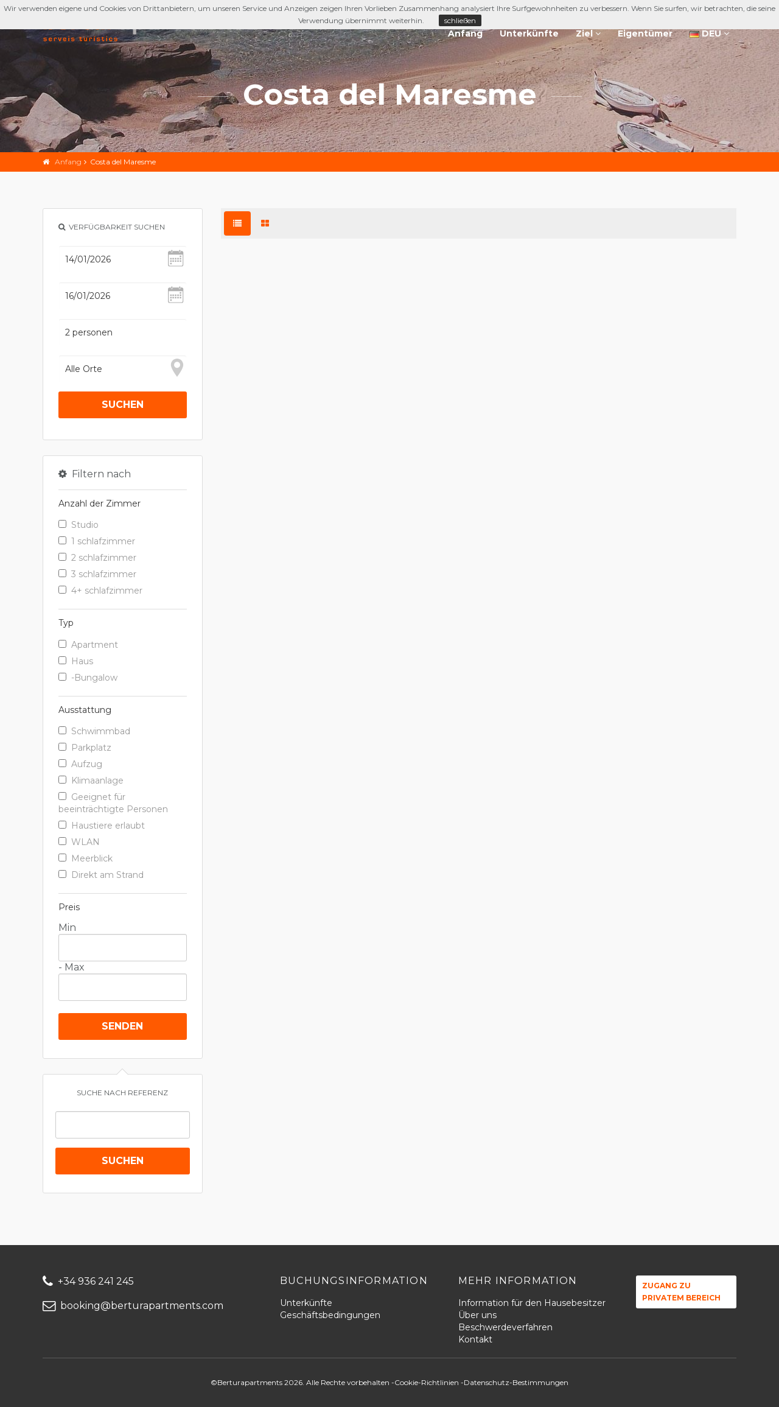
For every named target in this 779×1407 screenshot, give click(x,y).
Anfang (465, 33)
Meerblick (85, 858)
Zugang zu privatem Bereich (681, 1291)
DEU (709, 33)
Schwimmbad (94, 731)
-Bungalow (87, 677)
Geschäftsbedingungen (330, 1315)
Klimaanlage (91, 780)
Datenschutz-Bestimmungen (516, 1382)
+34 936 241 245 (88, 1281)
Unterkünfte (529, 33)
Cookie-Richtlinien (426, 1382)
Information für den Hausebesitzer (532, 1302)
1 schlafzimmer (96, 541)
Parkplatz (84, 747)
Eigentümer (645, 33)
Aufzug (80, 764)
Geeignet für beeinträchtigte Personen (113, 803)
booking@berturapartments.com (133, 1305)
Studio (78, 524)
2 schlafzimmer (97, 557)
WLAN (79, 842)
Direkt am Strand (101, 874)
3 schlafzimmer (97, 574)
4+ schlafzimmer (100, 590)
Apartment (88, 644)
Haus (75, 661)
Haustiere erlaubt (101, 825)
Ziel (588, 33)
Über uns (477, 1315)
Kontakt (475, 1339)
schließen (460, 20)
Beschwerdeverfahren (505, 1327)
